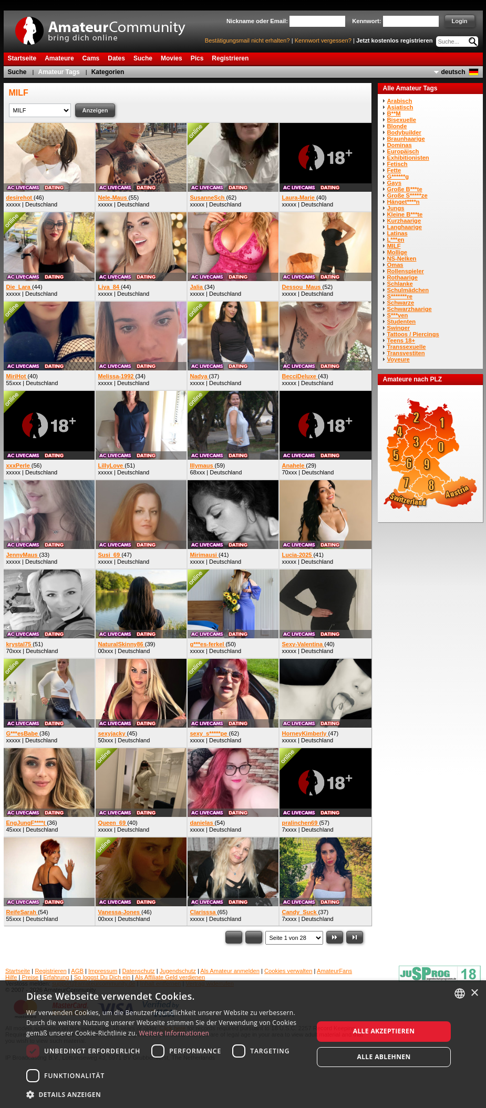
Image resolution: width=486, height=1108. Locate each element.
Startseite (17, 971)
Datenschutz (138, 971)
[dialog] (243, 1044)
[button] (165, 1094)
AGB (77, 971)
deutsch (453, 72)
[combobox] (459, 993)
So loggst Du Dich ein (102, 977)
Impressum (102, 971)
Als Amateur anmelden (230, 971)
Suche (17, 72)
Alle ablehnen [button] (383, 1056)
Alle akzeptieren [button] (384, 1031)
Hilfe (11, 977)
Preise (30, 977)
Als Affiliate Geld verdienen (170, 977)
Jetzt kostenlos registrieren (394, 40)
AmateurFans (334, 971)
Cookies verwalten (288, 971)
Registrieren (50, 971)
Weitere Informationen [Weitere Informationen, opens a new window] (174, 1033)
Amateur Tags (59, 72)
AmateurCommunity (106, 27)
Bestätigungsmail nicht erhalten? (247, 40)
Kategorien (108, 72)
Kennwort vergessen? (323, 40)
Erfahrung (56, 977)
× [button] (474, 993)
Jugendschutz (178, 971)
